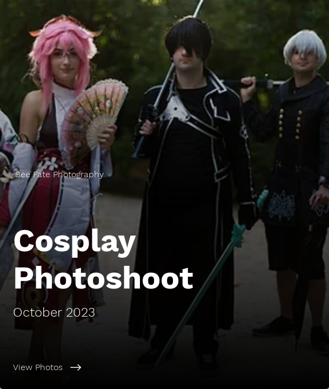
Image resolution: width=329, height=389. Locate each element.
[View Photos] (164, 367)
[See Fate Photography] (164, 174)
